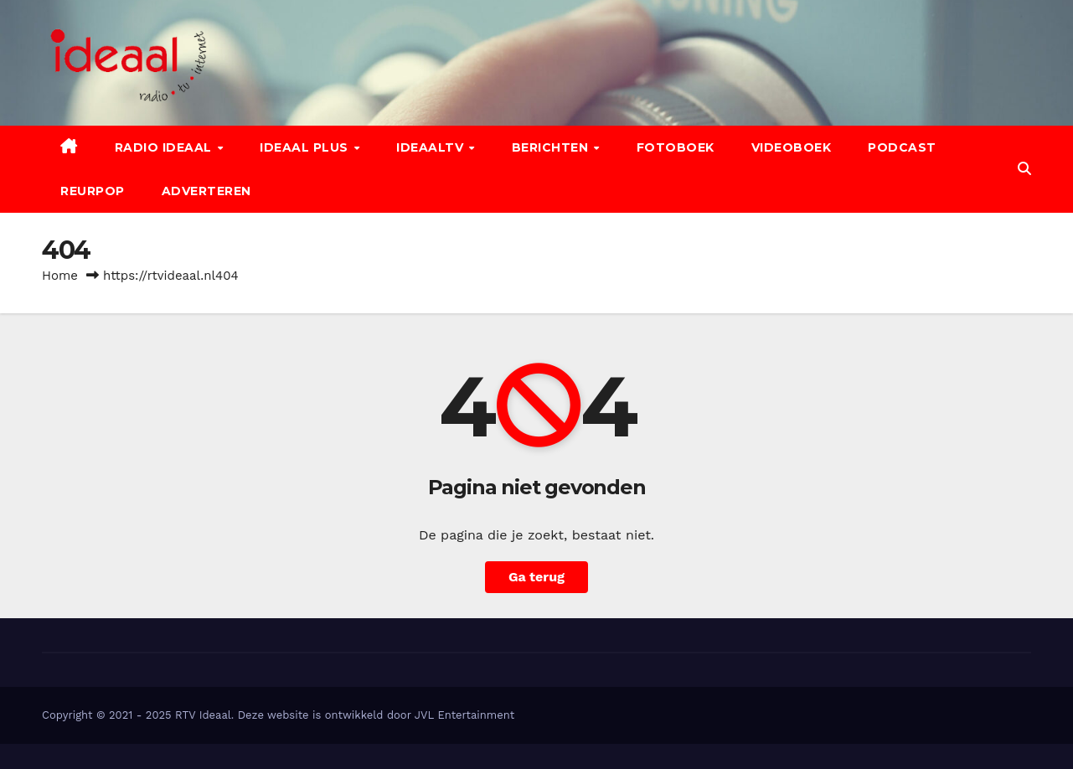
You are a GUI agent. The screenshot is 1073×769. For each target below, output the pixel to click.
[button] (1024, 169)
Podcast (902, 147)
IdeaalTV (431, 147)
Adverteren (206, 191)
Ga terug (536, 577)
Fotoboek (675, 147)
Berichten (552, 147)
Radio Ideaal (165, 147)
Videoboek (791, 147)
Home (60, 275)
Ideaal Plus (306, 147)
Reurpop (92, 191)
